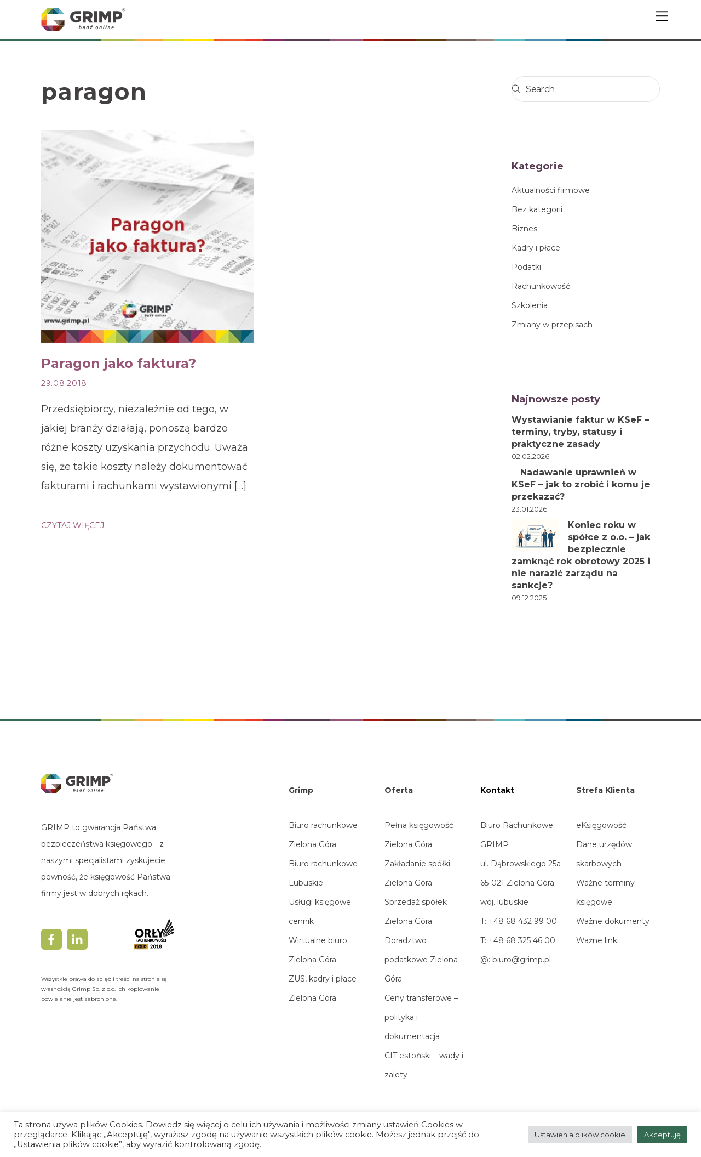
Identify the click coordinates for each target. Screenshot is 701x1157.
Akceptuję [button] (662, 1134)
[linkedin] (77, 938)
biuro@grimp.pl (521, 960)
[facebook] (51, 938)
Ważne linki (597, 940)
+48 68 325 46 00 (522, 940)
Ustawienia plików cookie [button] (580, 1134)
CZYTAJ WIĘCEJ (72, 525)
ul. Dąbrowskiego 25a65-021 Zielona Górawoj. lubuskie (520, 883)
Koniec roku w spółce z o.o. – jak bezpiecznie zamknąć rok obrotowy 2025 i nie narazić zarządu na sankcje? (581, 555)
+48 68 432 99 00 (521, 921)
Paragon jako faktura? (118, 363)
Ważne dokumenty (613, 921)
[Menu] (662, 15)
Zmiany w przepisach (552, 325)
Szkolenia (530, 305)
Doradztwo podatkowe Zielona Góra (421, 959)
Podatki (526, 267)
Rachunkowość (541, 286)
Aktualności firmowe (551, 190)
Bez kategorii (537, 209)
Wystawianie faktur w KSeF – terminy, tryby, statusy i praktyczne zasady (580, 432)
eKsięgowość (601, 825)
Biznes (524, 229)
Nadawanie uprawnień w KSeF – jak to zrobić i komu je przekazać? (581, 484)
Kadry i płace (536, 248)
